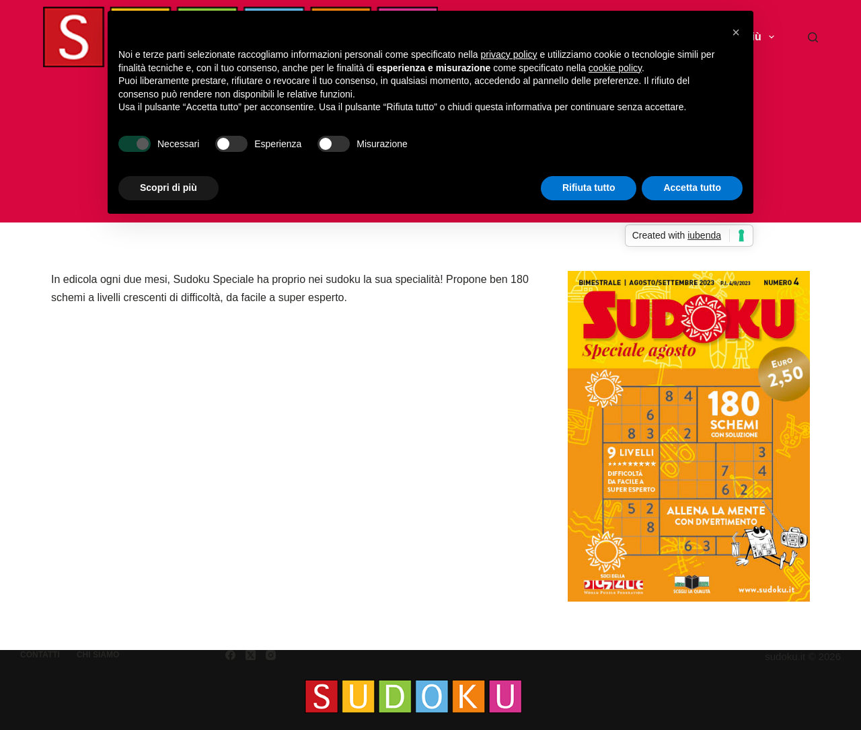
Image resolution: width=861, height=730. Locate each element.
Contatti (40, 654)
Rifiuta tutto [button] (588, 187)
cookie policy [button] (615, 68)
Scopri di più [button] (168, 187)
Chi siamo (98, 654)
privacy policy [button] (509, 54)
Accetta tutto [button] (692, 187)
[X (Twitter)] (251, 655)
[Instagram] (271, 655)
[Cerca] (813, 37)
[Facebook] (230, 655)
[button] (736, 32)
